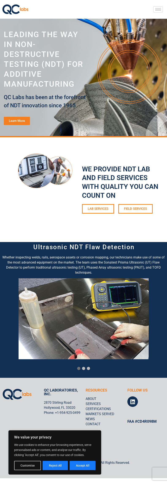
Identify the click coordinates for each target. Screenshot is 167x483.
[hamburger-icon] (158, 9)
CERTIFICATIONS (98, 409)
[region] (54, 452)
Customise (27, 465)
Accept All (82, 465)
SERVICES (93, 404)
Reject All (55, 465)
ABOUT (91, 399)
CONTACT (93, 424)
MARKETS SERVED (100, 414)
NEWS (90, 419)
